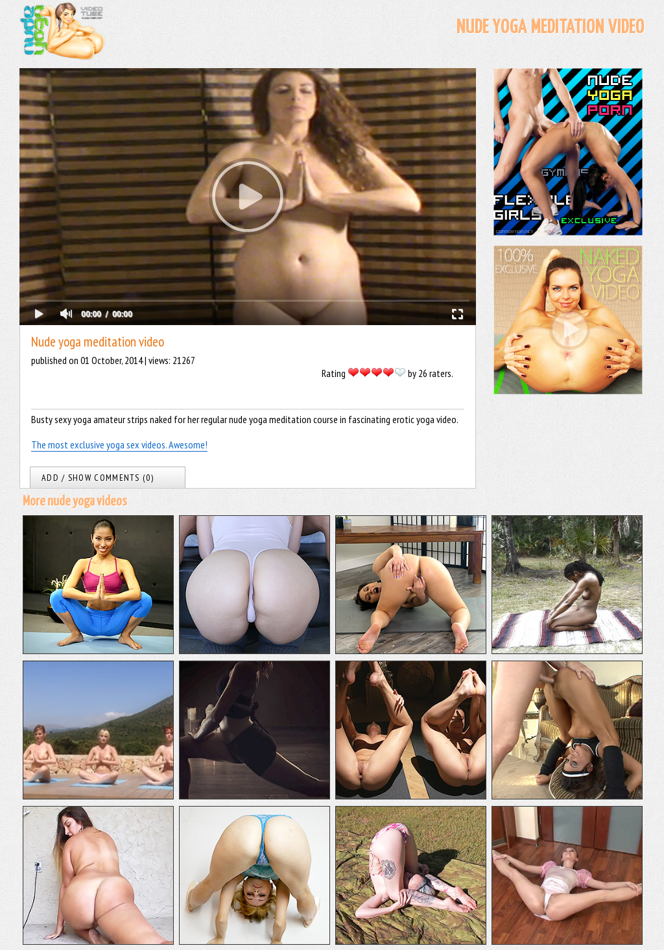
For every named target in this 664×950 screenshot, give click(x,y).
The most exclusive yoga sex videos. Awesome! (119, 444)
